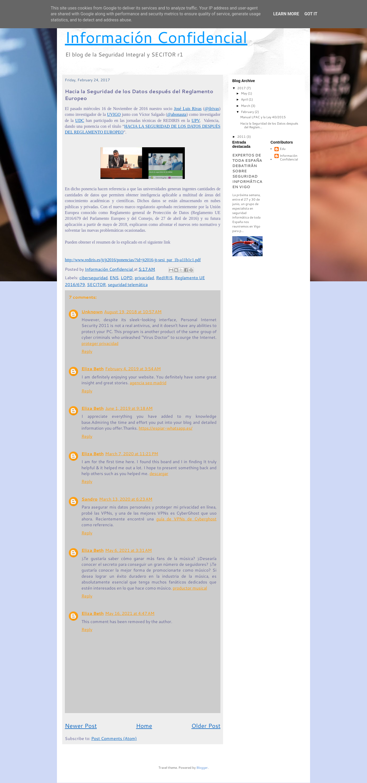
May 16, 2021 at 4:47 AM (129, 613)
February (248, 112)
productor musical (190, 588)
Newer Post (81, 725)
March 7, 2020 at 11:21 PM (131, 453)
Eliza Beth (92, 369)
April (245, 99)
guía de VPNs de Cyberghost (186, 519)
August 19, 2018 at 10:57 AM (133, 312)
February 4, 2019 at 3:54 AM (133, 369)
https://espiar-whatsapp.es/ (165, 428)
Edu (283, 149)
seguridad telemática (128, 284)
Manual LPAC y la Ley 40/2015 (263, 117)
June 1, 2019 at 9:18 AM (129, 408)
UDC (79, 120)
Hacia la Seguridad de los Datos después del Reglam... (269, 125)
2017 (242, 88)
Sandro (89, 499)
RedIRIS (164, 277)
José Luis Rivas (188, 108)
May (244, 93)
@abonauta (176, 114)
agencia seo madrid (148, 382)
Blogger (202, 767)
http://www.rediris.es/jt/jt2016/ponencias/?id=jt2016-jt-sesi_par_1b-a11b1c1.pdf (133, 260)
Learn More (286, 13)
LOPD (127, 277)
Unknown (92, 312)
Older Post (205, 725)
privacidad (144, 277)
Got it (310, 13)
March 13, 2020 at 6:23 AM (125, 499)
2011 (242, 136)
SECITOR (96, 284)
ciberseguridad (93, 277)
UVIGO (114, 114)
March (246, 105)
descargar (158, 473)
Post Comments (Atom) (114, 738)
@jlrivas (212, 108)
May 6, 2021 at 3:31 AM (128, 550)
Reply (86, 351)
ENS (114, 277)
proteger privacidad (99, 343)
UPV (196, 120)
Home (144, 725)
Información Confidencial (156, 37)
